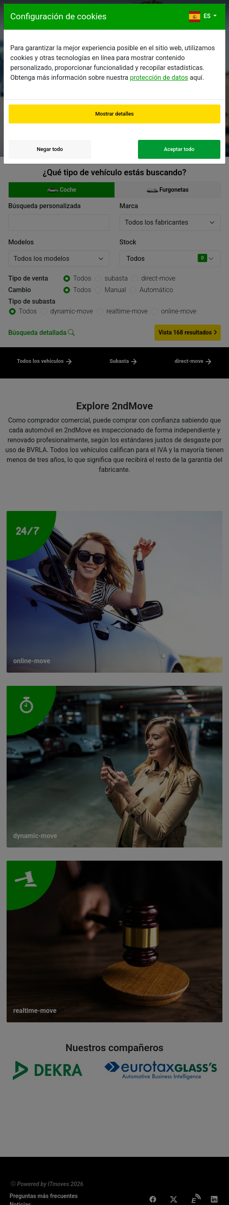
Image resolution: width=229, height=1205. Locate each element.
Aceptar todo (179, 149)
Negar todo (50, 149)
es (200, 16)
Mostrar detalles (114, 114)
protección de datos (159, 77)
